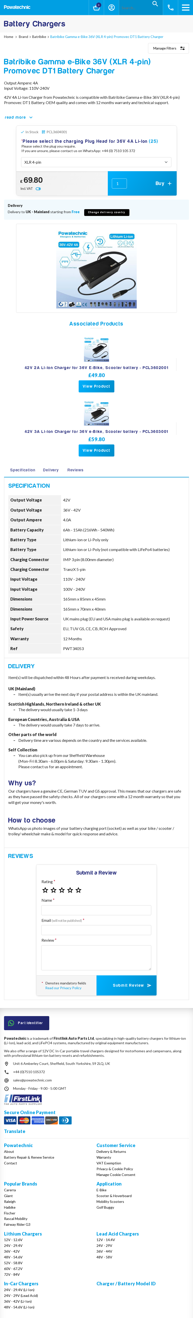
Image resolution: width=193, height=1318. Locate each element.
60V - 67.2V (13, 1268)
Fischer (9, 1213)
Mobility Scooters (110, 1201)
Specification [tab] (22, 470)
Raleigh (10, 1201)
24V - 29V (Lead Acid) (21, 1295)
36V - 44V (104, 1251)
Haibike (10, 1207)
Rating (47, 881)
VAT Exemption (108, 1163)
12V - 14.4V (105, 1240)
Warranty (103, 1157)
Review (47, 940)
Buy (164, 183)
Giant (8, 1196)
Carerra (10, 1190)
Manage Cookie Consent (115, 1174)
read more (19, 117)
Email (61, 920)
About (9, 1151)
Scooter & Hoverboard (114, 1196)
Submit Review (132, 985)
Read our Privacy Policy (63, 988)
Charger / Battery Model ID (126, 1283)
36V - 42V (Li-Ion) (18, 1301)
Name (46, 900)
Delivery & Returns (111, 1151)
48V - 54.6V (13, 1257)
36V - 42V (12, 1251)
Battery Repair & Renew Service (29, 1157)
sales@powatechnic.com (32, 1080)
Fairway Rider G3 (17, 1224)
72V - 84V (12, 1274)
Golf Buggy (105, 1207)
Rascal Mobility (15, 1218)
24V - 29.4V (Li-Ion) (19, 1290)
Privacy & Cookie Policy (114, 1169)
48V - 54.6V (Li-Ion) (19, 1307)
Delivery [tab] (51, 470)
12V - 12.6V (13, 1240)
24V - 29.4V (13, 1245)
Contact (10, 1163)
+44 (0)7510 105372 (29, 1072)
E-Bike (101, 1190)
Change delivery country (106, 212)
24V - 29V (104, 1245)
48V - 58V (104, 1257)
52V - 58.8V (13, 1263)
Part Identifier (25, 1023)
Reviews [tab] (76, 470)
